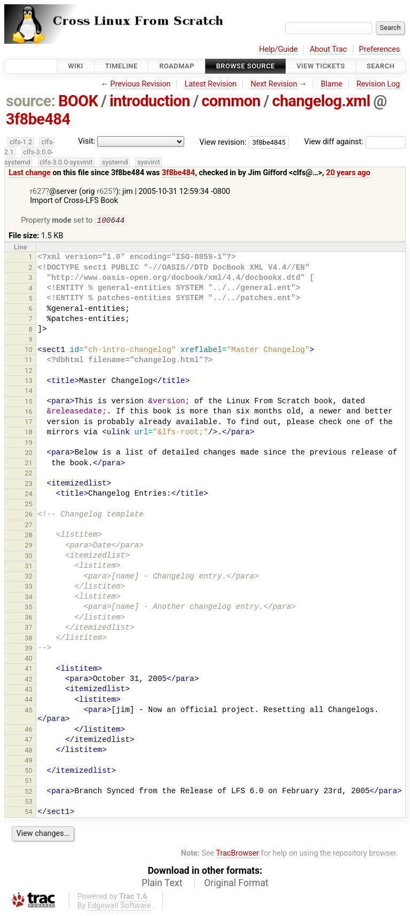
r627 (37, 191)
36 (29, 618)
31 (29, 567)
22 (29, 474)
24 (29, 495)
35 (29, 608)
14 (29, 392)
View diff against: (355, 141)
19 (29, 444)
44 (29, 700)
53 (29, 802)
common (231, 101)
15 (29, 402)
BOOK (78, 101)
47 (29, 741)
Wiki (75, 66)
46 (29, 730)
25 (29, 505)
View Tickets (321, 66)
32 (29, 577)
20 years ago (348, 172)
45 (29, 711)
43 (29, 690)
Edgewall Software (119, 906)
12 (29, 371)
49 (29, 761)
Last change (30, 172)
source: (31, 101)
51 (29, 782)
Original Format (236, 884)
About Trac (328, 49)
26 (29, 515)
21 (29, 464)
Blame (332, 84)
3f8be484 (38, 119)
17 (29, 423)
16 (29, 413)
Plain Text (161, 884)
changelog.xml (321, 101)
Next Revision (273, 84)
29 (29, 546)
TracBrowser (237, 854)
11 (29, 361)
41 (29, 670)
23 (29, 485)
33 (29, 587)
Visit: (86, 141)
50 (29, 772)
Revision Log (378, 84)
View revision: (223, 141)
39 (29, 649)
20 (29, 454)
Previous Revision (141, 84)
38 (29, 639)
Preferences (379, 49)
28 (29, 536)
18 (29, 433)
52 (29, 792)
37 (29, 628)
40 (29, 659)
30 (29, 557)
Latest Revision (211, 84)
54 (29, 813)
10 (29, 351)
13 (29, 382)
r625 (104, 191)
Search (381, 66)
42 (29, 680)
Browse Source (245, 66)
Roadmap (176, 66)
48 (29, 751)
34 (29, 598)
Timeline (121, 66)
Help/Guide (278, 49)
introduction (149, 101)
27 (29, 526)
